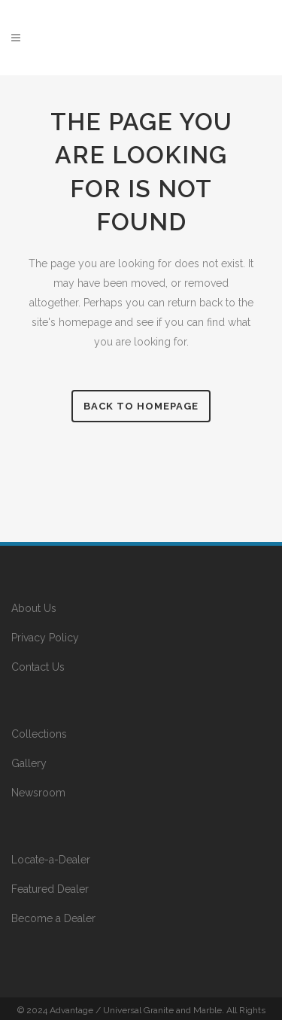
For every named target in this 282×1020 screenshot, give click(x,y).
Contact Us (38, 667)
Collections (39, 734)
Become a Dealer (53, 918)
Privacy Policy (45, 638)
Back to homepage (141, 406)
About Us (33, 608)
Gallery (29, 763)
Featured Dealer (50, 889)
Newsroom (38, 793)
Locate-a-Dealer (50, 860)
